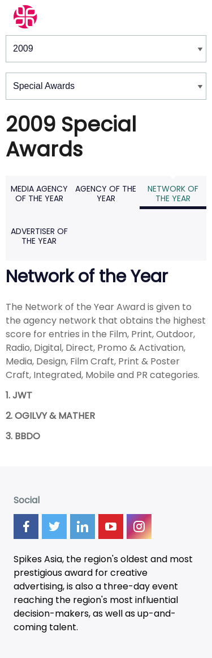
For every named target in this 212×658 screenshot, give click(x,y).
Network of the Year (173, 193)
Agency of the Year (105, 193)
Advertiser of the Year (39, 236)
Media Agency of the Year (39, 193)
